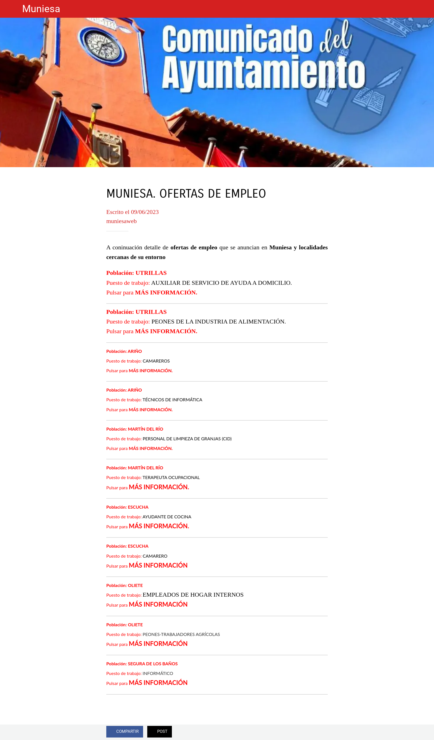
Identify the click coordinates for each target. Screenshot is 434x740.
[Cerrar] (11, 9)
